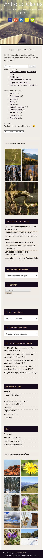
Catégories (8, 407)
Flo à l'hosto (15, 112)
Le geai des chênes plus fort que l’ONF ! (21, 227)
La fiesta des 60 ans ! (15, 404)
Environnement (16, 110)
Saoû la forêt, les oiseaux (15, 258)
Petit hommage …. (17, 77)
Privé (6, 399)
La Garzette (14, 115)
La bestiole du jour (17, 107)
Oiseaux (13, 99)
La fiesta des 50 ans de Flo (17, 401)
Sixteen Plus (21, 553)
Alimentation (15, 118)
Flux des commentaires (13, 441)
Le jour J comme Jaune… (20, 82)
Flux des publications (12, 437)
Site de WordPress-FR (13, 444)
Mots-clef (8, 418)
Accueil (7, 392)
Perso (12, 104)
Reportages (14, 96)
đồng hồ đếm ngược (12, 373)
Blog (12, 102)
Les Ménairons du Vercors (20, 80)
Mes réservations (11, 414)
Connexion (8, 434)
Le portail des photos (12, 395)
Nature (12, 93)
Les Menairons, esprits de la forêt (23, 85)
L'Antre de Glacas (22, 4)
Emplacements (10, 411)
